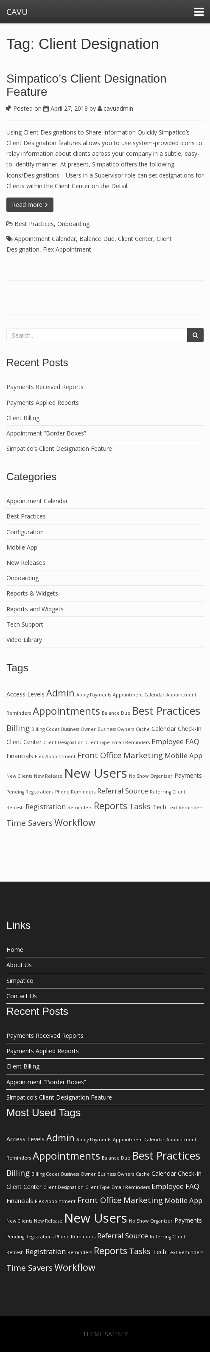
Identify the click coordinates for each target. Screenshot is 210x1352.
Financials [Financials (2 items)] (19, 756)
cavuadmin (115, 108)
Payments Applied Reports (42, 402)
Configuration (25, 532)
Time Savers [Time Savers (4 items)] (29, 822)
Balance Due (97, 239)
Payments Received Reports (45, 387)
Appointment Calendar (45, 239)
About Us (19, 965)
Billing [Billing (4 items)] (18, 727)
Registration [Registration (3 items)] (45, 806)
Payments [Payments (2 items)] (188, 775)
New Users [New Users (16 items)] (95, 773)
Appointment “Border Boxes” (46, 433)
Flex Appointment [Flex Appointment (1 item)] (55, 756)
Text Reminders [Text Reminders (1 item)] (185, 808)
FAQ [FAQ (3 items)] (192, 741)
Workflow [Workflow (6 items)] (74, 822)
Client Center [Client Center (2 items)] (24, 742)
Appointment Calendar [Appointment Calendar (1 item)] (139, 695)
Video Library (24, 640)
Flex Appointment (67, 249)
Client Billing (22, 418)
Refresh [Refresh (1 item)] (15, 808)
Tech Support (24, 624)
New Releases (25, 563)
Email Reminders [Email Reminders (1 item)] (131, 742)
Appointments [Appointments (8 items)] (66, 711)
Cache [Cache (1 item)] (143, 729)
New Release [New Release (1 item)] (48, 776)
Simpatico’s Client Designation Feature (86, 85)
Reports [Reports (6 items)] (110, 805)
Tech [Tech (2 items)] (159, 807)
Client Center (135, 239)
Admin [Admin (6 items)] (60, 693)
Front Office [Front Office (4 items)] (99, 755)
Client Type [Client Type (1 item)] (97, 742)
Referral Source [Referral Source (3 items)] (122, 791)
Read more (30, 205)
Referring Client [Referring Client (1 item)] (167, 792)
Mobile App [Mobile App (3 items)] (183, 755)
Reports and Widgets (35, 609)
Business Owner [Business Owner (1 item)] (78, 729)
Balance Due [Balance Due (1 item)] (116, 713)
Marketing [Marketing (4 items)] (143, 755)
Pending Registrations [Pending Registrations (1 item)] (29, 792)
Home (14, 949)
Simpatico (20, 981)
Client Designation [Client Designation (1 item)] (63, 742)
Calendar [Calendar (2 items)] (163, 729)
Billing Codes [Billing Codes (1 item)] (45, 729)
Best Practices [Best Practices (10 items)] (166, 710)
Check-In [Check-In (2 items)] (190, 729)
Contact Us (21, 996)
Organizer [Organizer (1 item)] (161, 776)
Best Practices (34, 224)
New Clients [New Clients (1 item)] (19, 776)
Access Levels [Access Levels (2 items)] (25, 694)
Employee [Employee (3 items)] (167, 741)
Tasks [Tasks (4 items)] (140, 806)
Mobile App (21, 547)
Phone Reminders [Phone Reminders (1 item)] (75, 792)
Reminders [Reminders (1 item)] (79, 808)
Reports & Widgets (32, 593)
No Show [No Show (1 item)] (138, 776)
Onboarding (73, 224)
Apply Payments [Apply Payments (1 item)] (93, 695)
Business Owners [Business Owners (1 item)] (116, 729)
